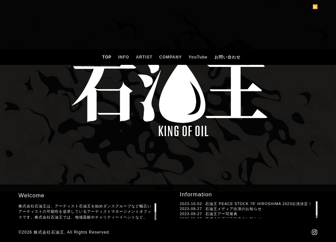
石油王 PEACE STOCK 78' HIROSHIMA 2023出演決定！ (258, 204)
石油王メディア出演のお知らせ (233, 209)
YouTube (198, 57)
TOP (106, 57)
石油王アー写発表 (221, 214)
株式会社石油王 (49, 232)
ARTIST (144, 57)
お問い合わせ (227, 57)
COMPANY (170, 57)
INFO (123, 57)
